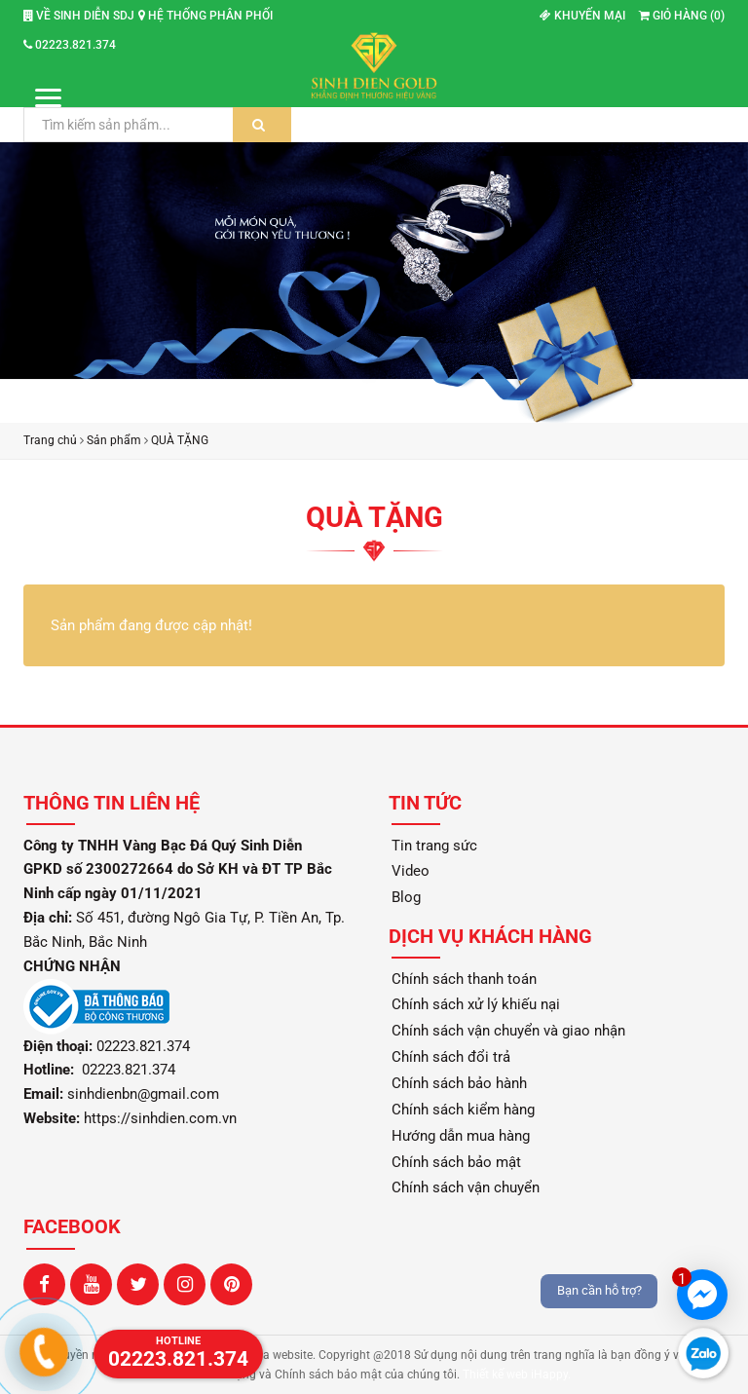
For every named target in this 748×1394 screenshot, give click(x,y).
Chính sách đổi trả (451, 1057)
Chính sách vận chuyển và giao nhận (508, 1030)
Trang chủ (50, 440)
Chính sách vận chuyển (466, 1187)
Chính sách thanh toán (464, 979)
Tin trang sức (434, 845)
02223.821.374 (69, 45)
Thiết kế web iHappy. (517, 1374)
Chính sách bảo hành (459, 1083)
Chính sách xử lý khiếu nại (476, 1004)
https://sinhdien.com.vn (160, 1118)
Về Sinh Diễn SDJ (78, 15)
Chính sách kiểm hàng (463, 1109)
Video (411, 871)
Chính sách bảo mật (456, 1162)
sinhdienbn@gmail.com (143, 1094)
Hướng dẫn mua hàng (461, 1136)
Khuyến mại (582, 15)
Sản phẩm (114, 440)
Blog (406, 897)
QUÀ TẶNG (179, 440)
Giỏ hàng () (682, 15)
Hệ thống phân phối (205, 15)
